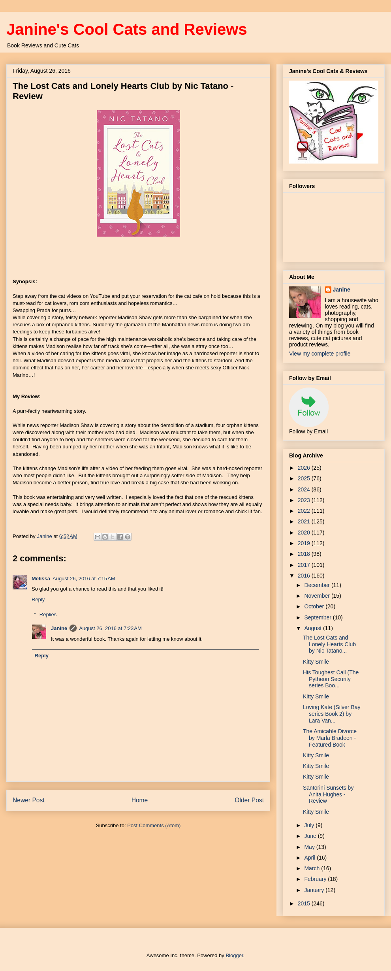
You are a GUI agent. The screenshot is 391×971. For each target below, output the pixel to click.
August (313, 628)
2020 (305, 532)
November (317, 596)
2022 (305, 511)
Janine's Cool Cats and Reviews (126, 29)
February (316, 879)
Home (140, 800)
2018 (305, 554)
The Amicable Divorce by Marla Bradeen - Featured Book (330, 738)
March (312, 868)
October (314, 606)
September (318, 617)
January (314, 890)
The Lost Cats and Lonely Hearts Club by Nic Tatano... (329, 644)
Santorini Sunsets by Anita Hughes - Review (328, 794)
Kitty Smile (316, 662)
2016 (305, 575)
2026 (305, 468)
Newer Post (29, 800)
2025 (305, 478)
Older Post (249, 800)
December (317, 585)
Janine (59, 628)
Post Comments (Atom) (153, 825)
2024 (305, 489)
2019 (305, 543)
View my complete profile (319, 353)
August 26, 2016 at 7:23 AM (110, 628)
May (310, 847)
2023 (305, 500)
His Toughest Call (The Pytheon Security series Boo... (331, 679)
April (310, 857)
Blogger (234, 955)
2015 (305, 903)
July (310, 825)
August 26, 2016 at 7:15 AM (84, 578)
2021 (305, 521)
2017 (305, 565)
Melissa (41, 578)
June (311, 836)
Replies (47, 614)
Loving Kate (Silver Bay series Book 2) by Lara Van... (332, 714)
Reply (38, 599)
